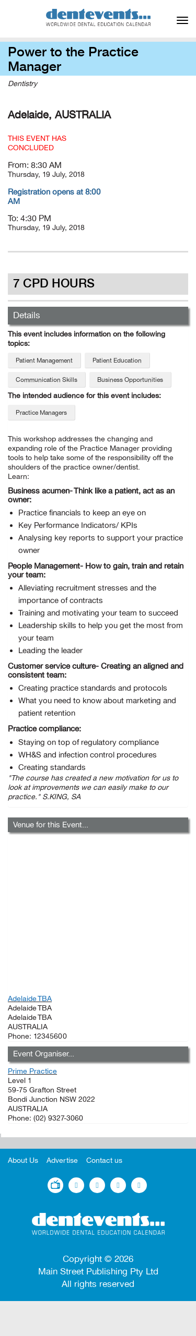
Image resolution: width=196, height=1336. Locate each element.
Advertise (62, 1160)
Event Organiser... (43, 1053)
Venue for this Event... (50, 824)
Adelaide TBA (30, 998)
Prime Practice (32, 1071)
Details (26, 315)
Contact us (104, 1160)
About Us (23, 1160)
